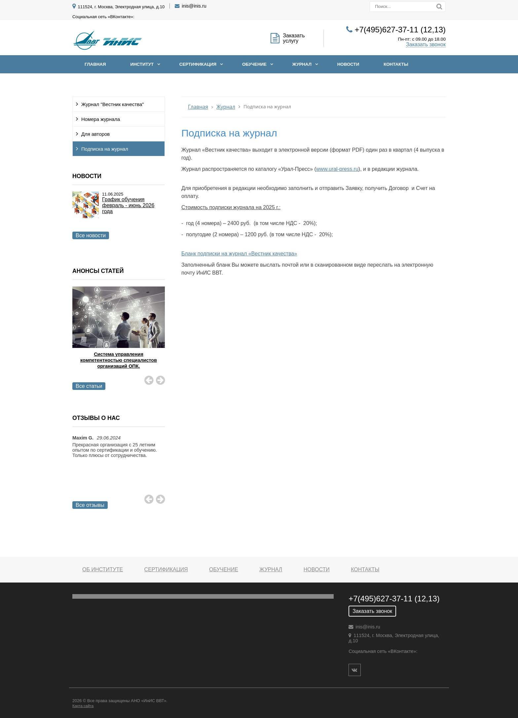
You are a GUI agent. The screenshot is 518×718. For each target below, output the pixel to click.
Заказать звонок (426, 44)
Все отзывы (90, 505)
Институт (142, 64)
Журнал (302, 64)
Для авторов (95, 134)
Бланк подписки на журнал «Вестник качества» (239, 253)
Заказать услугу (294, 38)
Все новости (91, 235)
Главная (95, 64)
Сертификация (197, 64)
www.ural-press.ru (337, 169)
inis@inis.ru (194, 6)
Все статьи (89, 386)
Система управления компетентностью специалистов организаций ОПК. (118, 360)
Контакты (396, 64)
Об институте (102, 569)
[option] (118, 336)
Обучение (254, 64)
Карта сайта (82, 706)
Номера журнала (100, 119)
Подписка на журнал (104, 149)
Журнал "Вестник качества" (112, 104)
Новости (348, 64)
